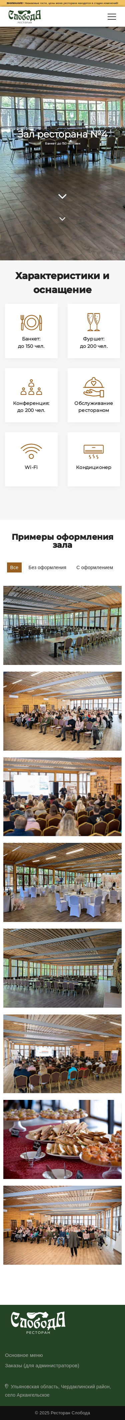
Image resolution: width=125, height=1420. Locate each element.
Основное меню (24, 1355)
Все (14, 567)
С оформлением (94, 567)
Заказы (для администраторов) (42, 1365)
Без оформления (48, 567)
